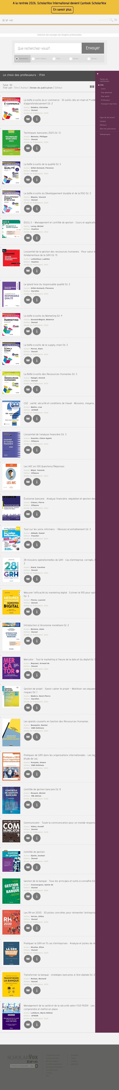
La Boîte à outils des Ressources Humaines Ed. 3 (50, 370)
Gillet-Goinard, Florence (41, 165)
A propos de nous (52, 1055)
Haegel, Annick (37, 374)
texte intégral (41, 59)
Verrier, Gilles (37, 915)
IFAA (101, 85)
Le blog (49, 1070)
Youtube (74, 1058)
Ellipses (34, 437)
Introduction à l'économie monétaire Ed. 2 (46, 619)
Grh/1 (103, 89)
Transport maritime (109, 104)
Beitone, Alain (37, 623)
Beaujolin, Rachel (38, 719)
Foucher (34, 532)
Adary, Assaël (37, 824)
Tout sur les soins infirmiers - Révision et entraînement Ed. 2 (57, 525)
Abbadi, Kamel (37, 529)
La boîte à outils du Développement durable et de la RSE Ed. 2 (57, 190)
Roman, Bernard (38, 975)
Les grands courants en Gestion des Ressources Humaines (56, 715)
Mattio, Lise (36, 406)
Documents (23, 59)
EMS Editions (37, 722)
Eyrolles (34, 288)
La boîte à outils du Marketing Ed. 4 (43, 313)
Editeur (94, 59)
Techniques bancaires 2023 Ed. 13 (42, 130)
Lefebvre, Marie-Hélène (41, 1009)
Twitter (73, 1055)
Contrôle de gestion (34, 848)
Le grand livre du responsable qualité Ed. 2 (47, 281)
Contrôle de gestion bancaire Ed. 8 (42, 783)
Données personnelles (54, 1064)
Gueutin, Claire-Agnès (40, 434)
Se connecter (104, 20)
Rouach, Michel (37, 787)
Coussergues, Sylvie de (41, 884)
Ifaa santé (105, 96)
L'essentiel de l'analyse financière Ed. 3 (45, 430)
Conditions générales (54, 1061)
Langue (103, 121)
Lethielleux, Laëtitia (39, 257)
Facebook (74, 1052)
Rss (47, 1073)
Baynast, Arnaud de (39, 660)
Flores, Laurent (37, 594)
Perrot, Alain (36, 345)
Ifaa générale (106, 93)
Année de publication (41, 88)
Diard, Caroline (37, 563)
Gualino (34, 229)
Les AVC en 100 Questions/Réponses (44, 462)
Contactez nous (52, 1067)
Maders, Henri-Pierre (40, 691)
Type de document (107, 117)
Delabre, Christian (39, 106)
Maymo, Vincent (38, 194)
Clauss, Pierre (37, 501)
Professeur (105, 100)
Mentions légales (52, 1058)
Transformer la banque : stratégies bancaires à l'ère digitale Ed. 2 (59, 971)
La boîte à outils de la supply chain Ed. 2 (46, 341)
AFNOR (34, 409)
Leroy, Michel (36, 226)
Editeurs (103, 125)
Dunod (34, 109)
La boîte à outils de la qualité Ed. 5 (42, 161)
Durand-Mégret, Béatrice (41, 317)
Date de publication (108, 129)
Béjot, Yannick (37, 466)
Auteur (75, 59)
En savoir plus (62, 10)
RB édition (35, 790)
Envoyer (93, 48)
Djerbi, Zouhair (37, 852)
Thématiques (105, 134)
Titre (58, 59)
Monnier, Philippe (38, 134)
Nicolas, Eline (37, 946)
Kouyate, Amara (38, 756)
